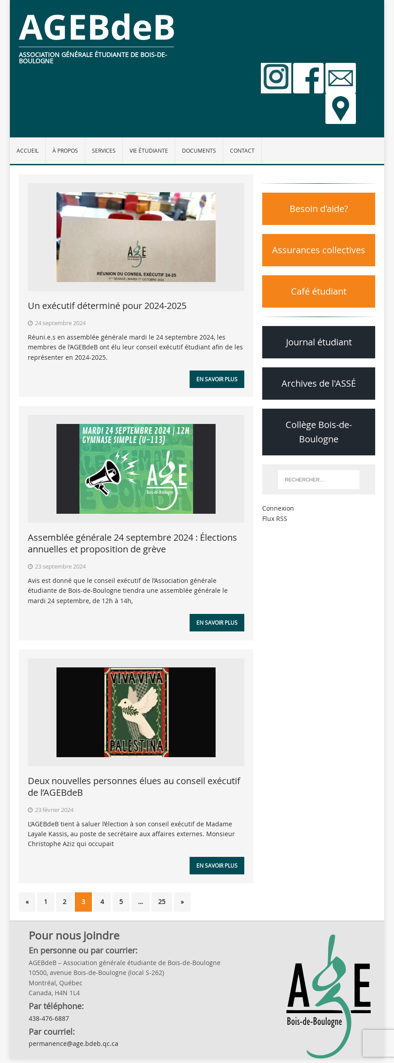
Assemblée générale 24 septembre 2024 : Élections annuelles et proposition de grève (132, 543)
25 (161, 901)
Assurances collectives (318, 250)
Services (104, 150)
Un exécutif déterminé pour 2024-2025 (107, 306)
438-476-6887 (49, 1018)
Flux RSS (274, 518)
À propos (65, 150)
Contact (242, 150)
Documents (199, 150)
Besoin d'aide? (319, 209)
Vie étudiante (149, 150)
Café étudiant (318, 291)
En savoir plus (217, 379)
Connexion (278, 508)
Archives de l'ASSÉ (318, 383)
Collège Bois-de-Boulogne (319, 432)
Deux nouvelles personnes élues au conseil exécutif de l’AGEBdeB (134, 786)
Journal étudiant (319, 342)
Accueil (28, 150)
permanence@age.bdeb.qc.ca (73, 1043)
